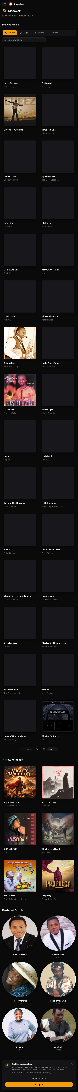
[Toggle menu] (4, 4)
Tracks (39, 32)
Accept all (39, 1084)
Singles (25, 32)
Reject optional (39, 1078)
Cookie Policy (46, 1072)
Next (52, 749)
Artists (53, 32)
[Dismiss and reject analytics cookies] (72, 1063)
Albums (10, 32)
